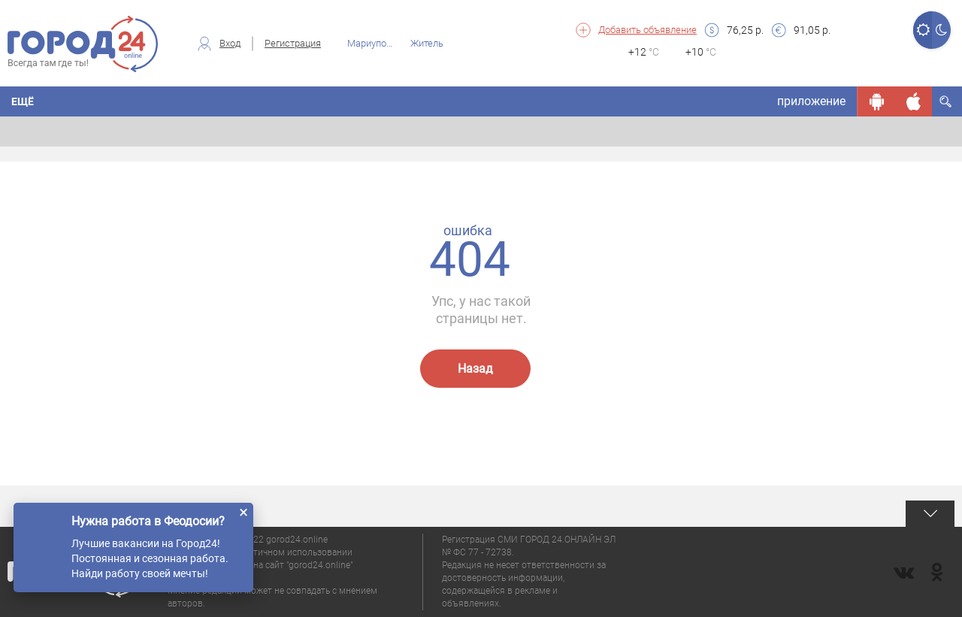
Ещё (22, 101)
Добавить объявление (647, 29)
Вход (229, 43)
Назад (475, 368)
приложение (811, 101)
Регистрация (293, 43)
